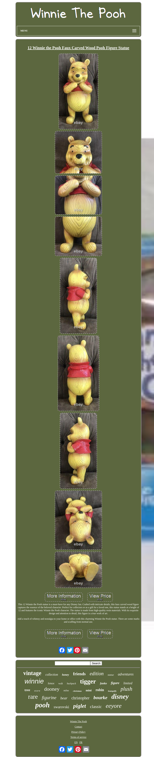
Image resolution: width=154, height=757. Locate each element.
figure (115, 683)
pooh (42, 705)
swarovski (61, 707)
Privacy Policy (78, 731)
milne (66, 690)
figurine (49, 697)
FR (80, 742)
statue (111, 674)
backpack (71, 683)
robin (100, 690)
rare (33, 696)
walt (60, 683)
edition (96, 673)
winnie (34, 681)
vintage (32, 673)
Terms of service (78, 737)
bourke (100, 697)
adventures (126, 674)
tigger (88, 681)
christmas (77, 691)
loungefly (112, 691)
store (37, 691)
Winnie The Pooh (78, 721)
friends (79, 673)
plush (126, 689)
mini (89, 690)
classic (96, 706)
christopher (80, 698)
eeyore (114, 705)
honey (65, 674)
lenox (51, 683)
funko (103, 683)
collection (51, 674)
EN (76, 742)
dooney (52, 689)
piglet (79, 706)
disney (120, 696)
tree (27, 690)
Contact (78, 726)
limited (127, 683)
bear (63, 698)
